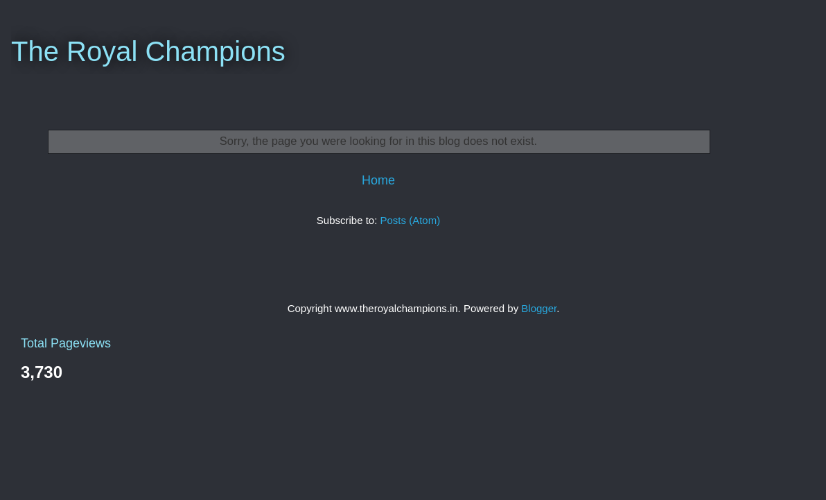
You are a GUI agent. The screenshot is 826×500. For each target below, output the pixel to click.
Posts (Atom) (410, 220)
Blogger (538, 308)
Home (378, 180)
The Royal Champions (148, 51)
